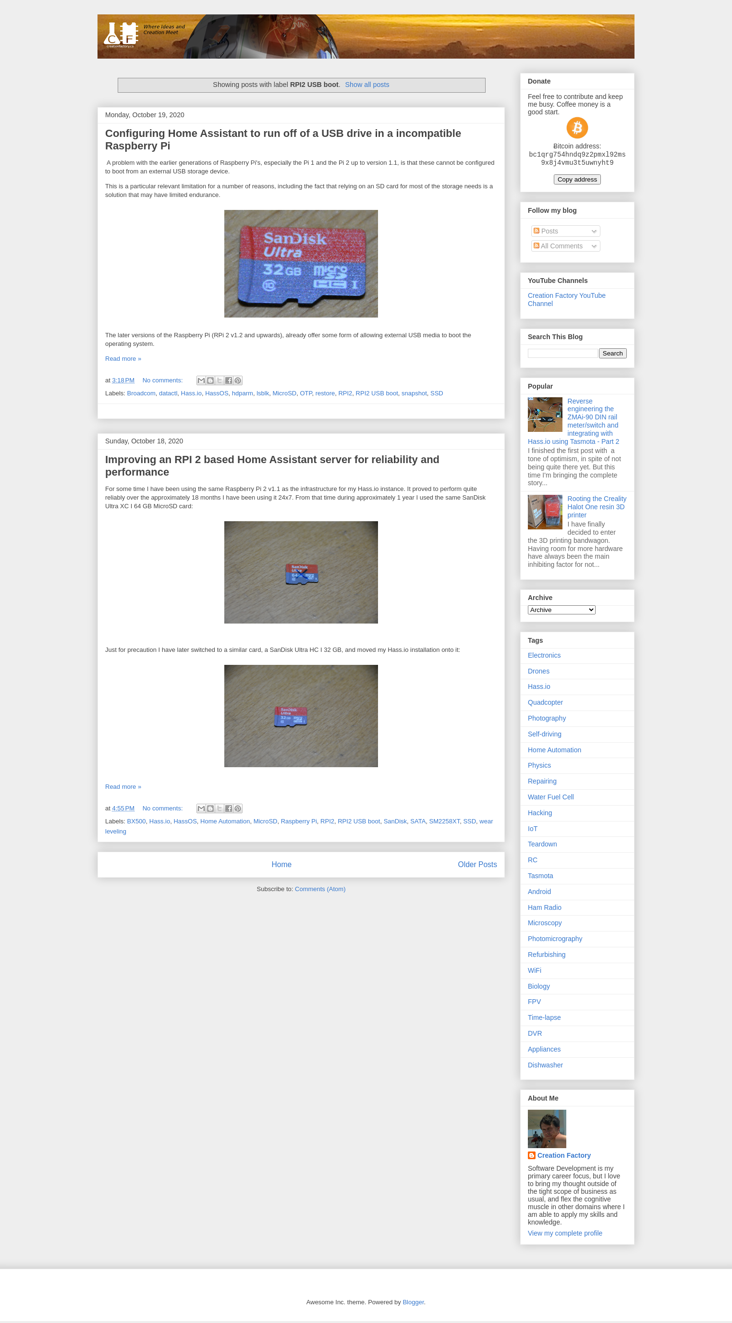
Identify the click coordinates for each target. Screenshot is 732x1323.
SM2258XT (444, 821)
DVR (535, 1035)
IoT (532, 830)
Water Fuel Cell (551, 799)
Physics (539, 767)
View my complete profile (565, 1235)
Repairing (542, 783)
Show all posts (367, 84)
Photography (547, 720)
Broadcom (141, 393)
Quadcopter (545, 704)
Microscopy (545, 925)
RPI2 (345, 393)
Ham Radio (544, 909)
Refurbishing (547, 956)
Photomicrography (555, 940)
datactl (168, 393)
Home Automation (225, 821)
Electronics (544, 657)
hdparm (242, 393)
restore (325, 393)
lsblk (262, 393)
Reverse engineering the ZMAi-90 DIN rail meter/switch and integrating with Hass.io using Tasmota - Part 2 (573, 423)
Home (281, 864)
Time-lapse (544, 1019)
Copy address (577, 181)
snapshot (414, 393)
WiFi (534, 972)
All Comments (558, 248)
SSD (436, 393)
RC (532, 862)
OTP (306, 393)
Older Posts (477, 864)
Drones (538, 673)
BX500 (136, 821)
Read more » (123, 358)
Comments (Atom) (320, 889)
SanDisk (395, 821)
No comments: (163, 380)
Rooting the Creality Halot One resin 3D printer (597, 509)
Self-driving (544, 736)
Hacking (540, 815)
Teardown (542, 846)
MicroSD (284, 393)
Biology (539, 988)
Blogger (413, 1304)
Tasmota (540, 878)
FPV (534, 1003)
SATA (418, 821)
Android (539, 893)
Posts (546, 233)
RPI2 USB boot (377, 393)
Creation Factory (564, 1157)
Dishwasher (545, 1067)
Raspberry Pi (299, 821)
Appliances (544, 1051)
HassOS (216, 393)
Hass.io (191, 393)
